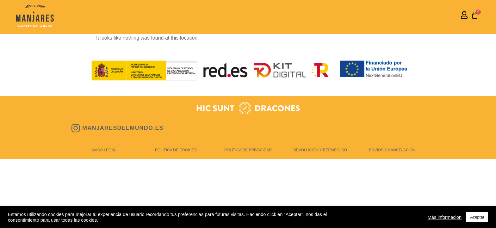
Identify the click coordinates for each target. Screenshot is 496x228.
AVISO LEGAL (103, 150)
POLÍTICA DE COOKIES (176, 150)
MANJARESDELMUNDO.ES (123, 128)
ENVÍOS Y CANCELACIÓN (392, 150)
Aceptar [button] (477, 217)
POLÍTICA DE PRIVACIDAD (248, 150)
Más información (445, 217)
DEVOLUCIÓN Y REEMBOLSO (320, 150)
